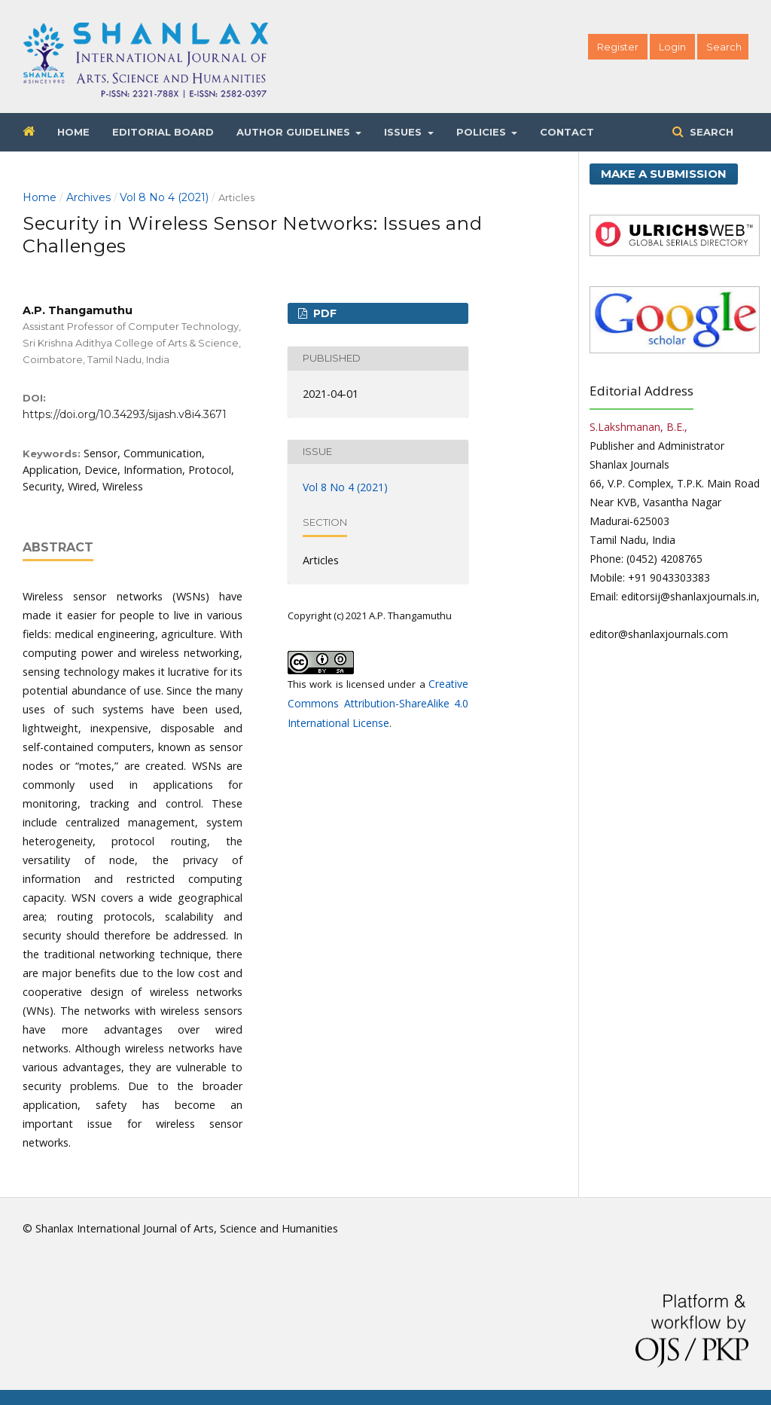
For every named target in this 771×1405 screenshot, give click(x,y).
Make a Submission (664, 173)
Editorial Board (163, 132)
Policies (482, 132)
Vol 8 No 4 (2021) (164, 197)
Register (617, 47)
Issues (404, 132)
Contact (567, 132)
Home (73, 132)
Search (710, 132)
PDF (323, 313)
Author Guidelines (294, 132)
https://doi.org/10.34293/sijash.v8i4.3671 (125, 414)
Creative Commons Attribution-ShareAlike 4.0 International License (378, 703)
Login (672, 47)
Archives (88, 197)
